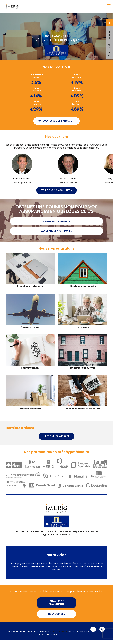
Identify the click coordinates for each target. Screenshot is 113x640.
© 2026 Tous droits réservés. (29, 631)
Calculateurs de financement (56, 120)
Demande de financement (56, 603)
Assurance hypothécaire (56, 230)
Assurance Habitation (56, 221)
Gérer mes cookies (49, 634)
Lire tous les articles (56, 436)
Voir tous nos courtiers (56, 190)
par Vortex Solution (78, 631)
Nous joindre (56, 613)
